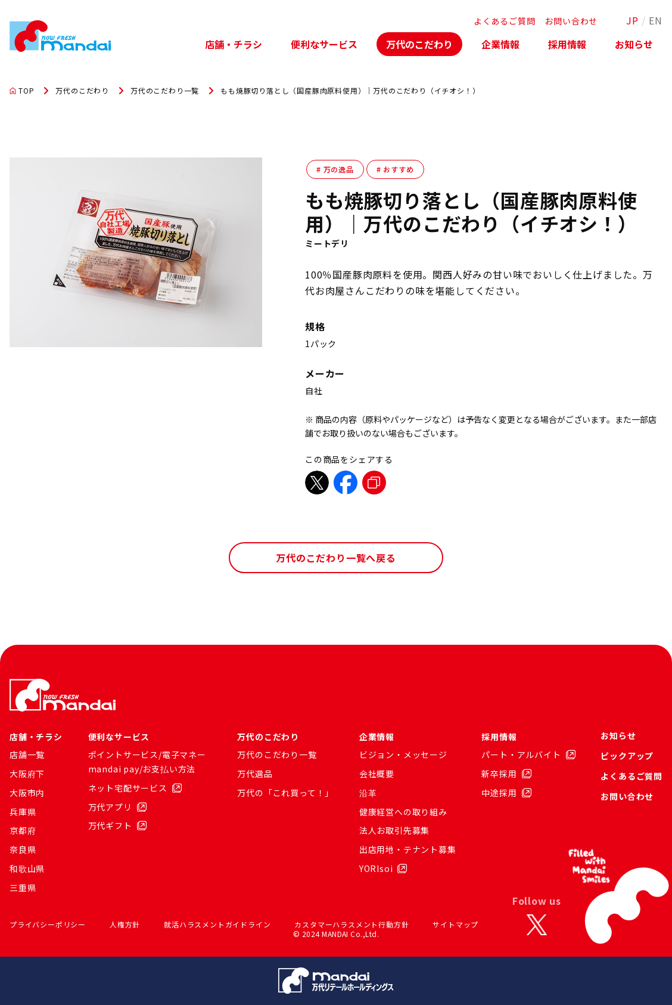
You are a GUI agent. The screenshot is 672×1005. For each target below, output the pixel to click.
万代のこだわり (419, 44)
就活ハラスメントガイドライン (217, 924)
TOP (22, 90)
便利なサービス (324, 44)
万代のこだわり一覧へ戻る (336, 558)
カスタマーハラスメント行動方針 (351, 924)
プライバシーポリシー (48, 924)
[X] (537, 924)
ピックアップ (627, 756)
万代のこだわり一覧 (164, 90)
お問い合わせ (571, 21)
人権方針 (125, 924)
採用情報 (567, 44)
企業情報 (500, 44)
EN (655, 20)
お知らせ (634, 44)
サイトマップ (455, 924)
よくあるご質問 (505, 21)
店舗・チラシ (233, 44)
